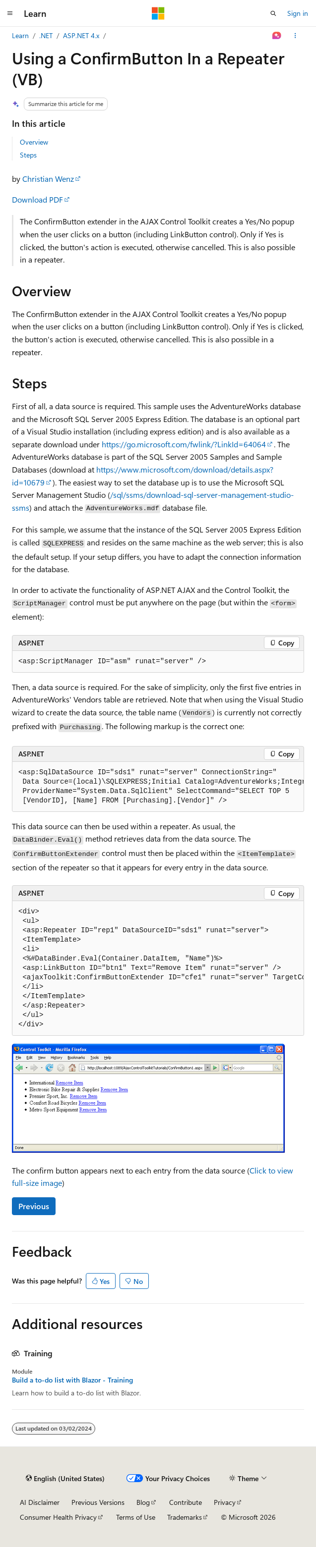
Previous (33, 1206)
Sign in (297, 13)
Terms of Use (135, 1517)
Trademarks (184, 1517)
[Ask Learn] (277, 36)
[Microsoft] (158, 13)
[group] (158, 787)
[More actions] (295, 36)
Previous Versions (98, 1502)
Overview (34, 142)
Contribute (185, 1502)
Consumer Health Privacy (58, 1517)
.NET (46, 35)
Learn (20, 35)
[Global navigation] (10, 13)
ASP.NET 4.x (81, 35)
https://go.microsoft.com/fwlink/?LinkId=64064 (184, 444)
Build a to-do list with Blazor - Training (72, 1380)
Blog (143, 1502)
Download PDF (37, 199)
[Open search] (273, 13)
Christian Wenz (48, 178)
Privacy (225, 1502)
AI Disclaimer (40, 1502)
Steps (28, 155)
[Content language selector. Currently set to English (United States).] (65, 1479)
